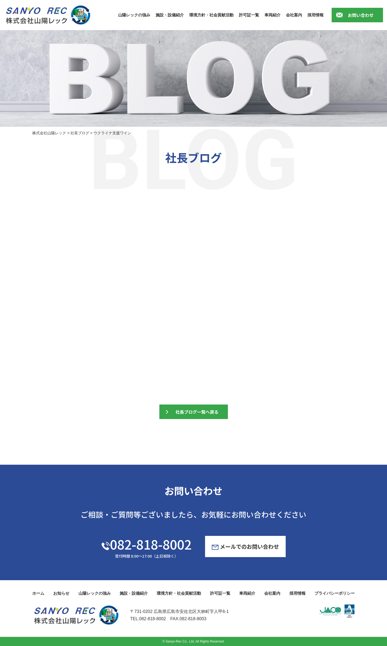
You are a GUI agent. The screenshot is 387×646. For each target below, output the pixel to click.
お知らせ (61, 593)
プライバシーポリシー (334, 593)
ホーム (38, 593)
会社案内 (294, 15)
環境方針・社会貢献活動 (211, 15)
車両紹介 (272, 15)
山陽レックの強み (134, 15)
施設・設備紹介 (170, 15)
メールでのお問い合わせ (245, 546)
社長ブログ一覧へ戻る (196, 412)
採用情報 (315, 15)
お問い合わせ (361, 15)
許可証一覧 (249, 15)
